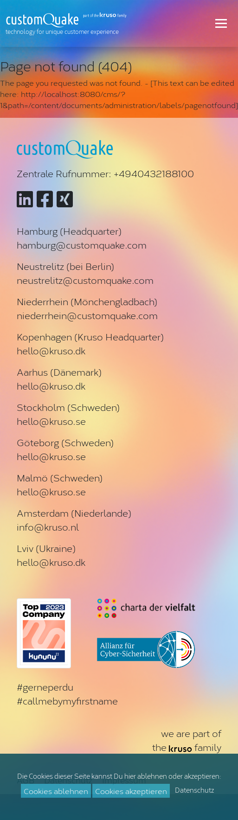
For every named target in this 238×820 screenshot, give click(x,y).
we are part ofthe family (186, 739)
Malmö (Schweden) (60, 477)
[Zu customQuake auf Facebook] (45, 198)
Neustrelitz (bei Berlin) (65, 265)
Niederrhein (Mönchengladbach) (87, 301)
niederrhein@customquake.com (87, 315)
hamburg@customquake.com (82, 244)
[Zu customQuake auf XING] (65, 198)
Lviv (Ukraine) (46, 547)
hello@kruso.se (51, 420)
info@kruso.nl (48, 526)
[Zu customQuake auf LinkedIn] (25, 198)
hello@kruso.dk (51, 350)
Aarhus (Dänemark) (59, 371)
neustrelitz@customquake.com (85, 279)
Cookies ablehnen (56, 790)
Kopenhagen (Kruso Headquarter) (90, 336)
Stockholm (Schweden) (68, 406)
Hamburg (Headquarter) (69, 230)
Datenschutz (194, 790)
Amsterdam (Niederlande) (74, 512)
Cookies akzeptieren (131, 790)
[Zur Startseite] (68, 23)
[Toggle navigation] (221, 23)
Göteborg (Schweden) (65, 442)
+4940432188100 (154, 173)
